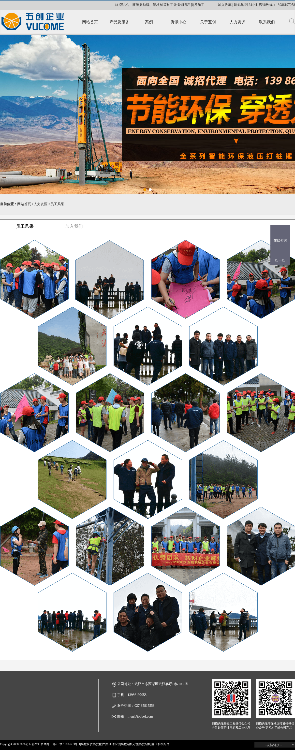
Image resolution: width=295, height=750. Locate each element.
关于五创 (208, 22)
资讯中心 (178, 22)
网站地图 (241, 5)
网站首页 (90, 22)
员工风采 (57, 204)
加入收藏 (225, 5)
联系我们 (267, 22)
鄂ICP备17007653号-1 (66, 744)
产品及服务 (119, 22)
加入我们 (74, 226)
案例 (149, 22)
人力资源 (237, 22)
